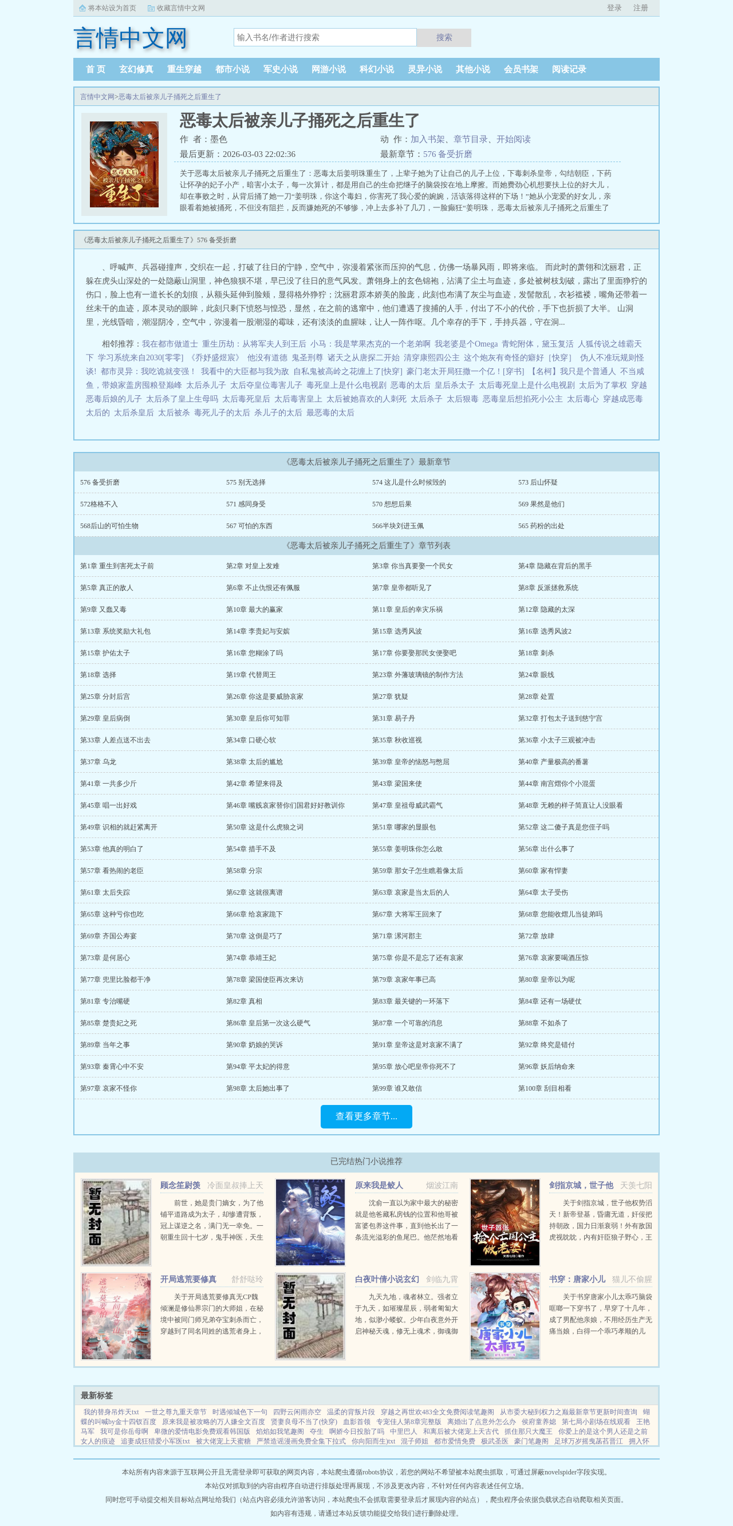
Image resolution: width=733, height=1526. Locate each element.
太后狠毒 (465, 399)
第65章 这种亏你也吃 (112, 914)
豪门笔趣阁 (531, 1441)
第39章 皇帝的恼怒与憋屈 (411, 762)
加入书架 (428, 139)
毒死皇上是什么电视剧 (348, 385)
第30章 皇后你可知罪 (258, 718)
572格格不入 (99, 504)
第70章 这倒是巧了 (254, 936)
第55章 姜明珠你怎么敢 (407, 849)
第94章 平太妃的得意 (258, 1067)
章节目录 (471, 139)
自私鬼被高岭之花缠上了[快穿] (348, 371)
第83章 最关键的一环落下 (411, 1001)
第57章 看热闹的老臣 (112, 871)
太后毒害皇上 (300, 399)
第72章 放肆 (536, 936)
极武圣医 (495, 1441)
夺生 (317, 1431)
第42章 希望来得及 (254, 784)
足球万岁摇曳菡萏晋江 (588, 1441)
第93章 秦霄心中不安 (112, 1067)
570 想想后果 (392, 504)
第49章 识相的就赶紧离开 (118, 827)
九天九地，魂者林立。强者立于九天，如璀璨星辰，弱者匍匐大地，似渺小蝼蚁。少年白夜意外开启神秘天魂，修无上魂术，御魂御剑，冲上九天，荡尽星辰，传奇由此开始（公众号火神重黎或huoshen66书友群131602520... (406, 1331)
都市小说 (232, 69)
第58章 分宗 (244, 871)
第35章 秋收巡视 (397, 740)
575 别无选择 (246, 482)
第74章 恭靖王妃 (251, 958)
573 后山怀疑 (538, 482)
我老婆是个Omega (466, 344)
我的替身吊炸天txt (111, 1412)
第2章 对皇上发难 (252, 566)
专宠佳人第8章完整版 (409, 1422)
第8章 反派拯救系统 (548, 588)
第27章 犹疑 (390, 697)
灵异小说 (425, 69)
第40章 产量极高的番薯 (553, 762)
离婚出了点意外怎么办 (481, 1422)
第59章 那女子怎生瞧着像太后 (417, 871)
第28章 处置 (536, 697)
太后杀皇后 (136, 412)
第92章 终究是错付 (546, 1045)
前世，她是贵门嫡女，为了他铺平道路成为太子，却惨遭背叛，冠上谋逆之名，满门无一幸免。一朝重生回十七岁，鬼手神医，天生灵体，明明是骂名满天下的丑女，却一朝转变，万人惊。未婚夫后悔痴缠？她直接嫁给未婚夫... (211, 1237)
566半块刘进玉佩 (398, 526)
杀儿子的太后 (280, 412)
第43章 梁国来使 (397, 784)
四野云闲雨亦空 (297, 1412)
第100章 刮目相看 (545, 1088)
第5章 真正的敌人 (106, 588)
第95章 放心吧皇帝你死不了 (414, 1067)
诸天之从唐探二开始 (364, 357)
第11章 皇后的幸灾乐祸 (407, 609)
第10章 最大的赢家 (254, 609)
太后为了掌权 (605, 385)
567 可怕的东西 (249, 526)
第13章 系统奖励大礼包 (115, 631)
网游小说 (329, 69)
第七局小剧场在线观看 (596, 1422)
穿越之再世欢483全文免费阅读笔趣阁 (437, 1412)
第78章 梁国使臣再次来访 (265, 980)
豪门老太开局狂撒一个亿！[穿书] (465, 371)
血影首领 (357, 1422)
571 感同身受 (246, 504)
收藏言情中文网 (181, 8)
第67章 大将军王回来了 (407, 914)
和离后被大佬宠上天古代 (461, 1431)
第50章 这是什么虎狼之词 (265, 827)
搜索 (444, 37)
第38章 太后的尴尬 (254, 762)
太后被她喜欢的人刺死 (368, 399)
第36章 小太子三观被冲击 (557, 740)
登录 (614, 7)
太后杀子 (429, 399)
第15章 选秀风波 (397, 631)
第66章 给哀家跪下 (254, 914)
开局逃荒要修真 (188, 1279)
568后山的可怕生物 (109, 526)
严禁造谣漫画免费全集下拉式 (301, 1441)
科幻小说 (377, 69)
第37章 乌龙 (98, 762)
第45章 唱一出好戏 (108, 805)
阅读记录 (569, 69)
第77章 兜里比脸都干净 (115, 980)
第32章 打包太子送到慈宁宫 (560, 718)
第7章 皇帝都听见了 (402, 588)
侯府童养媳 (539, 1422)
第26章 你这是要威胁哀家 (265, 697)
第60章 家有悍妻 (543, 871)
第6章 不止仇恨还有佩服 (263, 588)
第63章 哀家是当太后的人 (411, 892)
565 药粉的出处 (541, 526)
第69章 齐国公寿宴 (108, 936)
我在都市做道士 (170, 344)
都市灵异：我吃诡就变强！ (149, 371)
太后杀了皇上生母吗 (184, 399)
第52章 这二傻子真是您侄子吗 (563, 827)
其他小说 (473, 69)
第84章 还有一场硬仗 (550, 1001)
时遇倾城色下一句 (239, 1412)
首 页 (95, 69)
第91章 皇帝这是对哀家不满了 (417, 1045)
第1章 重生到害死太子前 (117, 566)
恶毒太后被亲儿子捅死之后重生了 (170, 97)
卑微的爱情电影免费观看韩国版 (202, 1431)
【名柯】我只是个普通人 (572, 371)
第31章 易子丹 (393, 718)
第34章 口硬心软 (251, 740)
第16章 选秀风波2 (545, 631)
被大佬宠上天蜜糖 (223, 1441)
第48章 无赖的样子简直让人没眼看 (570, 805)
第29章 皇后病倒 (105, 718)
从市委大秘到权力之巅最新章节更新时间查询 (568, 1412)
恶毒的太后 (413, 385)
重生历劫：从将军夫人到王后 (254, 344)
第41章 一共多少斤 (108, 784)
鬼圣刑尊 (307, 357)
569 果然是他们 (541, 504)
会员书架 (521, 69)
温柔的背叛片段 (351, 1412)
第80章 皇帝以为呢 (546, 980)
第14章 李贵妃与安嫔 (258, 631)
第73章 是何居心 (105, 958)
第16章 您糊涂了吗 (254, 653)
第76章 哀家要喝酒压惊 (553, 958)
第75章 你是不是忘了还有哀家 (417, 958)
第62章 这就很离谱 (254, 892)
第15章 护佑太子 (105, 653)
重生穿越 (184, 69)
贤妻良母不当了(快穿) (304, 1422)
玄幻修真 (136, 69)
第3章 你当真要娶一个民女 (412, 566)
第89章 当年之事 (105, 1045)
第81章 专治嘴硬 (105, 1001)
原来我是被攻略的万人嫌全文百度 (213, 1422)
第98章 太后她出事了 (258, 1088)
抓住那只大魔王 (529, 1431)
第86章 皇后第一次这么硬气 (268, 1023)
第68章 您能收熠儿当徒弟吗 (560, 914)
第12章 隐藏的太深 (546, 609)
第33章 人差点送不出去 (115, 740)
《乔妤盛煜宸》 (215, 357)
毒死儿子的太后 (224, 412)
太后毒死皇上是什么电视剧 (529, 385)
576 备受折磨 (447, 154)
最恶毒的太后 (332, 412)
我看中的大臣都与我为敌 (245, 371)
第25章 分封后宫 (105, 697)
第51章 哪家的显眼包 (404, 827)
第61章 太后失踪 (105, 892)
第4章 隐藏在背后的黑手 (555, 566)
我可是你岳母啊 (124, 1431)
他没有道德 (267, 357)
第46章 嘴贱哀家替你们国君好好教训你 (285, 805)
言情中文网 (97, 97)
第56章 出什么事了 (546, 849)
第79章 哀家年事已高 (404, 980)
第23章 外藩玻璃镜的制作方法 (417, 675)
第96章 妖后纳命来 (546, 1067)
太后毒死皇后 (248, 399)
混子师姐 (414, 1441)
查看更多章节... (366, 1116)
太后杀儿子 (208, 385)
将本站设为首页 (112, 8)
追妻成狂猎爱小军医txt (155, 1441)
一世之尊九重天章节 (176, 1412)
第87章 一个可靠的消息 (407, 1023)
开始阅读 (513, 139)
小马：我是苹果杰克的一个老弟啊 (370, 344)
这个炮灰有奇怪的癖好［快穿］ (520, 357)
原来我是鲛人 (379, 1185)
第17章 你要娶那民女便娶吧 (414, 653)
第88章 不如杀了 (543, 1023)
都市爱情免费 (454, 1441)
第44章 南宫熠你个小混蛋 (557, 784)
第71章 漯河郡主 (397, 936)
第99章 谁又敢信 (397, 1088)
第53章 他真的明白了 (112, 849)
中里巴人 (403, 1431)
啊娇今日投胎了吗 (356, 1431)
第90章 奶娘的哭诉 (254, 1045)
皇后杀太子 (457, 385)
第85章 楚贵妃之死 (108, 1023)
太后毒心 (585, 399)
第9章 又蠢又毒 (103, 609)
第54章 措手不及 (251, 849)
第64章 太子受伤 (543, 892)
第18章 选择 (98, 675)
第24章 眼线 (536, 675)
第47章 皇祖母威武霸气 (407, 805)
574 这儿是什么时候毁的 (409, 482)
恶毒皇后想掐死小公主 (525, 399)
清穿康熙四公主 (432, 357)
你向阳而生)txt (374, 1441)
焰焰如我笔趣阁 (280, 1431)
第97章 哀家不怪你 (108, 1088)
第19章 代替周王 (251, 675)
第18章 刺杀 (536, 653)
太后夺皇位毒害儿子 (268, 385)
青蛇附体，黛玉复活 (538, 344)
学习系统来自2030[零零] (140, 357)
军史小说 (280, 69)
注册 (640, 7)
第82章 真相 (244, 1001)
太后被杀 (176, 412)
